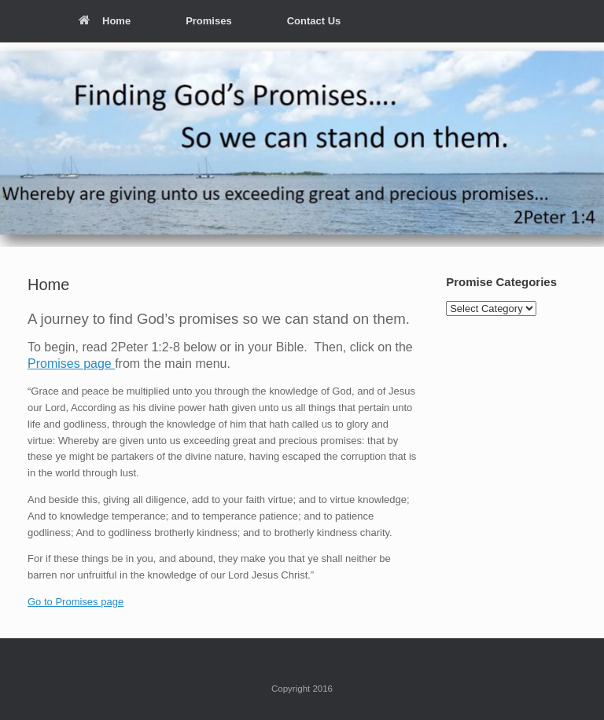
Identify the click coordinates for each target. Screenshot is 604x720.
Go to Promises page (75, 602)
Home (105, 21)
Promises (209, 21)
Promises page (71, 363)
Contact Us (314, 21)
